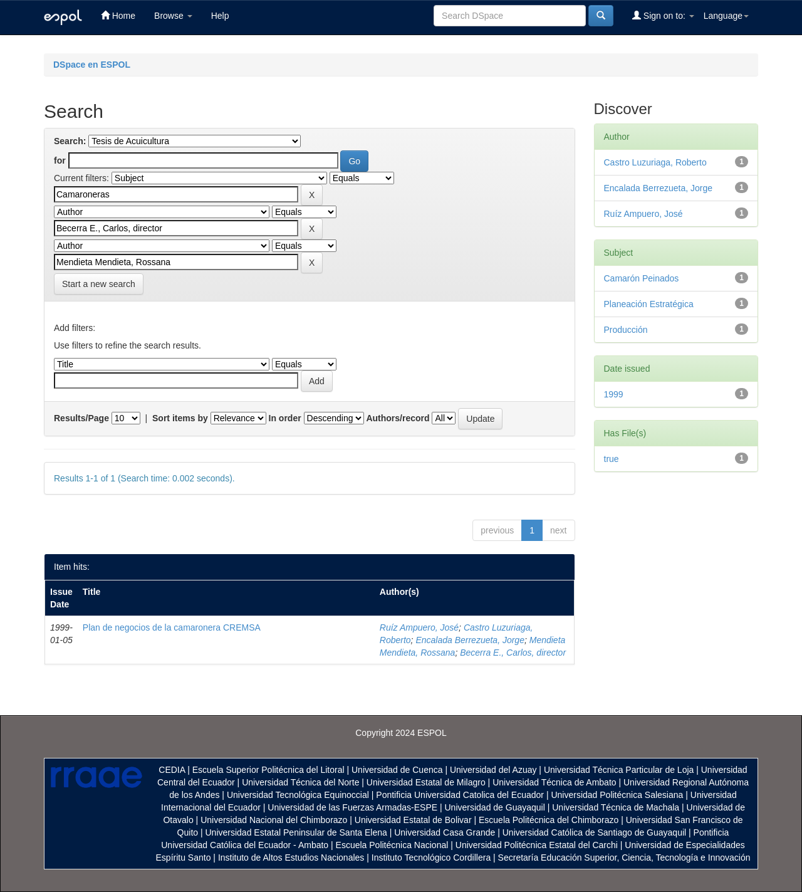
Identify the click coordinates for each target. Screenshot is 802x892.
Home (118, 15)
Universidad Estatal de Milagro (426, 782)
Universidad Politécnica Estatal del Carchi (537, 845)
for (60, 160)
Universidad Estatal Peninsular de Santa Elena (296, 832)
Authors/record (397, 418)
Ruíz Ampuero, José (419, 627)
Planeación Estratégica (649, 304)
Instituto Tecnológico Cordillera (431, 858)
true (611, 459)
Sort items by (180, 418)
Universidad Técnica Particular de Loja (619, 770)
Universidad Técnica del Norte (300, 782)
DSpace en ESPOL (91, 65)
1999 (613, 394)
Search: (70, 141)
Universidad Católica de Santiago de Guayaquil (594, 832)
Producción (626, 330)
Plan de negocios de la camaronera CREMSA (172, 627)
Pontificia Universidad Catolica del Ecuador (460, 795)
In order (285, 418)
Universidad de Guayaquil (495, 807)
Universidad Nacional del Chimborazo (273, 820)
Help (220, 16)
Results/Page (81, 418)
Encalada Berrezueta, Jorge (469, 640)
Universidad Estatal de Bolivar (413, 820)
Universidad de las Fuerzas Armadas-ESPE (352, 807)
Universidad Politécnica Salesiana (617, 795)
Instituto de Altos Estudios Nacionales (291, 858)
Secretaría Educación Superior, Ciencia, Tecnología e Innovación (624, 858)
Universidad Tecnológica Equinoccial (298, 795)
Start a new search (98, 284)
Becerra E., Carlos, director (513, 653)
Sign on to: (663, 15)
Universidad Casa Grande (445, 832)
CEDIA (172, 770)
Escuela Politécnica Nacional (392, 845)
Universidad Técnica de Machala (615, 807)
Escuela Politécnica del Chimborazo (548, 820)
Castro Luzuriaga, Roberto (655, 162)
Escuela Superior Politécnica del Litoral (268, 770)
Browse (173, 16)
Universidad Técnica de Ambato (554, 782)
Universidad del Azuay (493, 770)
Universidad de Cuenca (397, 770)
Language (726, 16)
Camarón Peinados (641, 278)
